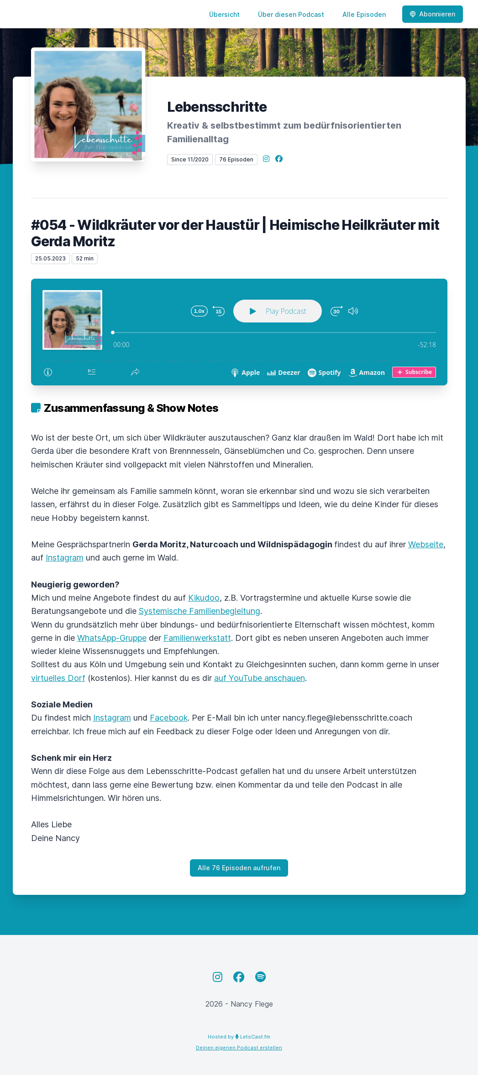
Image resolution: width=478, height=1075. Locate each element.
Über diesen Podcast (291, 14)
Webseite (425, 544)
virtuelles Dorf (58, 678)
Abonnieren (432, 14)
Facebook (169, 717)
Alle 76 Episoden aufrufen (239, 868)
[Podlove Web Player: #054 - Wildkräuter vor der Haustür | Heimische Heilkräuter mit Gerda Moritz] (239, 332)
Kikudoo (204, 597)
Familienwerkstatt (197, 638)
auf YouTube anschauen (259, 678)
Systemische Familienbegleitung (199, 611)
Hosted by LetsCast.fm (239, 1036)
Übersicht (224, 14)
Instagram (65, 557)
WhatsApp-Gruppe (112, 638)
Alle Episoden (364, 14)
